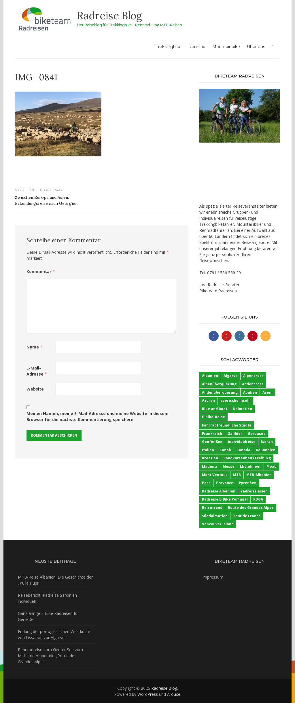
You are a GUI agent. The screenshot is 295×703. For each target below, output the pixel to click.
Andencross (253, 384)
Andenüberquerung (220, 392)
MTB (237, 474)
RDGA (258, 499)
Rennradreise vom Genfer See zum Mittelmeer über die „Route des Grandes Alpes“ (50, 655)
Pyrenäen (247, 482)
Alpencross (253, 375)
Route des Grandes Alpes (251, 507)
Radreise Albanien (218, 491)
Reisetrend (212, 507)
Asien (267, 392)
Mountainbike (226, 46)
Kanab (225, 450)
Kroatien (210, 458)
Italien (208, 450)
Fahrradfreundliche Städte (226, 425)
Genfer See (212, 441)
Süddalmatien (215, 515)
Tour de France (247, 515)
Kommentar (41, 271)
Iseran (267, 441)
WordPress (147, 694)
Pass (206, 482)
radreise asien (254, 491)
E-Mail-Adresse (37, 371)
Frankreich (212, 433)
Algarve (231, 375)
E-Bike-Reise (213, 416)
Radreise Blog (109, 15)
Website (35, 389)
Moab (271, 466)
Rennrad (196, 46)
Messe (229, 466)
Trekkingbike (168, 46)
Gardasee (257, 433)
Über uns (256, 46)
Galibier (235, 433)
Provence (224, 482)
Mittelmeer (250, 466)
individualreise (242, 441)
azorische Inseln (235, 400)
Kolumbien (265, 450)
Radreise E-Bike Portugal (225, 499)
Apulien (250, 392)
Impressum (212, 577)
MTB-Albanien (259, 474)
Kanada (243, 450)
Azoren (208, 400)
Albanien (210, 375)
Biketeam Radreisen (218, 290)
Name (34, 347)
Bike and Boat (214, 408)
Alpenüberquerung (219, 384)
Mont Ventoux (215, 474)
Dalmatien (242, 408)
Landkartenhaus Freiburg (247, 458)
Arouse (173, 694)
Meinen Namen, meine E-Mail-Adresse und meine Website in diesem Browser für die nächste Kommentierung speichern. (98, 416)
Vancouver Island (218, 524)
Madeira (209, 466)
